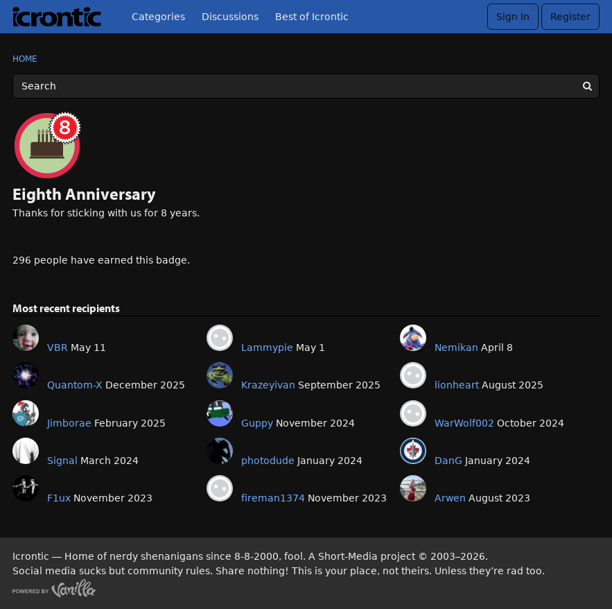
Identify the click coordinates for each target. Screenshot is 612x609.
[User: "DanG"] (413, 451)
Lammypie (267, 347)
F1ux (59, 498)
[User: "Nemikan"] (413, 338)
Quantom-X (75, 385)
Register (570, 16)
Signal (62, 460)
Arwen (450, 498)
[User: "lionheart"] (413, 375)
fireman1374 (273, 498)
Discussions (230, 16)
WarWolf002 (464, 423)
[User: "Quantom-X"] (25, 375)
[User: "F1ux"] (25, 488)
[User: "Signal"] (25, 451)
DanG (448, 460)
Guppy (257, 423)
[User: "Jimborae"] (25, 413)
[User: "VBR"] (25, 338)
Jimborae (69, 423)
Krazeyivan (268, 385)
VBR (57, 347)
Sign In (513, 16)
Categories (158, 16)
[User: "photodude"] (220, 451)
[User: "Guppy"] (220, 413)
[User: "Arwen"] (413, 488)
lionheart (457, 385)
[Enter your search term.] (306, 86)
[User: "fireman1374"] (220, 488)
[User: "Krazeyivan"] (220, 375)
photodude (268, 460)
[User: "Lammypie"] (220, 338)
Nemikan (456, 347)
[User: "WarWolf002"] (413, 413)
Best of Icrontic (312, 16)
